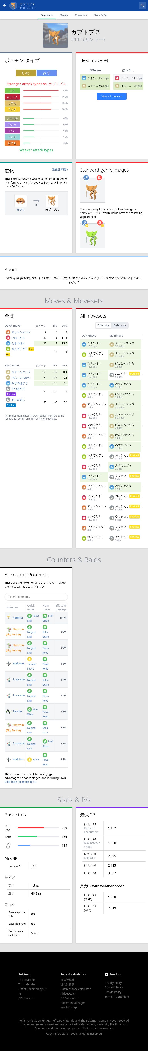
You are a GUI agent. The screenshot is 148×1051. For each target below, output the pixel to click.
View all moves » (112, 96)
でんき (12, 109)
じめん (12, 103)
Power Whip (46, 663)
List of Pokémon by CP (32, 989)
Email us (115, 974)
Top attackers (26, 979)
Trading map (69, 1007)
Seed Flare (45, 727)
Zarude (14, 711)
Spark (33, 759)
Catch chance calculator (76, 989)
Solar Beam (46, 631)
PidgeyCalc (67, 993)
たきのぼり (94, 78)
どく (12, 130)
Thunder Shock (31, 663)
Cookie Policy (113, 992)
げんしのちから (130, 86)
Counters (81, 15)
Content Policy (114, 987)
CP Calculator (69, 998)
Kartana (14, 617)
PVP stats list (26, 998)
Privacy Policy (113, 983)
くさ (12, 90)
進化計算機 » (60, 169)
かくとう (12, 97)
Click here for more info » (20, 782)
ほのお (12, 143)
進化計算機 (67, 984)
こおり (12, 137)
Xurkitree (15, 663)
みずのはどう (20, 383)
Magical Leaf (31, 631)
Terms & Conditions (117, 996)
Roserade (15, 679)
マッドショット (21, 332)
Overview (47, 15)
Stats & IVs (100, 15)
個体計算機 (67, 979)
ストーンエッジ (96, 86)
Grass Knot (46, 647)
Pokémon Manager (73, 1003)
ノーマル (12, 118)
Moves (64, 15)
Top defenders (27, 984)
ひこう (12, 124)
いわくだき (127, 78)
